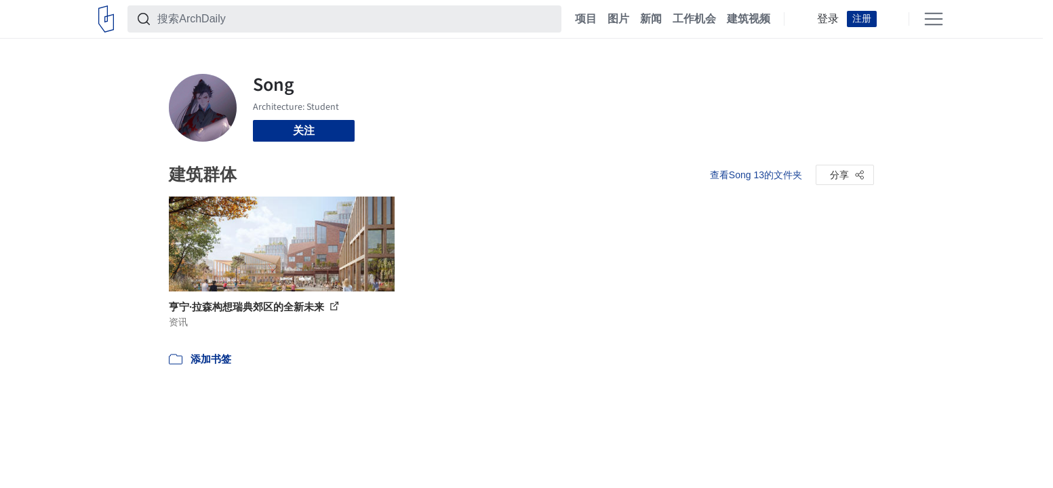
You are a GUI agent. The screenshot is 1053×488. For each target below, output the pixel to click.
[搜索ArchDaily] (355, 19)
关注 (304, 130)
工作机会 (694, 19)
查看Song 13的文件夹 (756, 175)
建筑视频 (748, 19)
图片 (618, 19)
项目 (586, 19)
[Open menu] (934, 19)
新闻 (651, 19)
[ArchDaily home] (106, 19)
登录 (828, 19)
